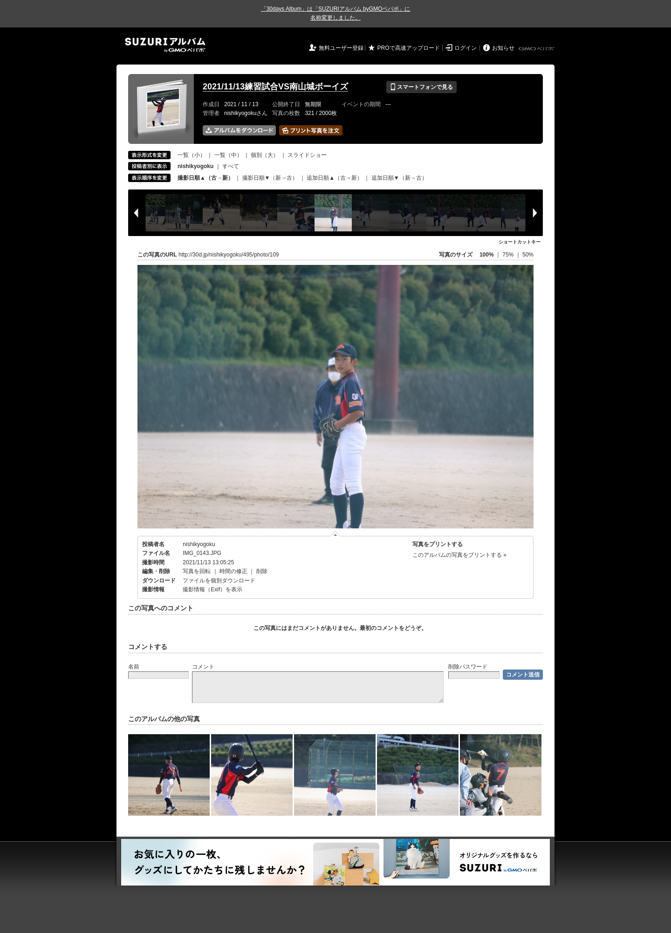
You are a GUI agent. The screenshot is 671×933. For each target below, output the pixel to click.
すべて (230, 166)
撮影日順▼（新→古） (270, 178)
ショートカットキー (520, 241)
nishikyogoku (199, 544)
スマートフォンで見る (421, 87)
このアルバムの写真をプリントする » (459, 555)
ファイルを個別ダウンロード (219, 580)
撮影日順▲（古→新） (205, 178)
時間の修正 (233, 571)
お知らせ (503, 48)
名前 (133, 666)
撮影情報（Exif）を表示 (212, 589)
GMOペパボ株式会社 (537, 49)
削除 (261, 571)
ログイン (465, 48)
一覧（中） (228, 155)
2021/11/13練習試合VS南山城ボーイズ (275, 86)
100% (486, 254)
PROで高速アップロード (408, 48)
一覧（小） (191, 155)
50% (528, 254)
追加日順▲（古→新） (335, 178)
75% (508, 254)
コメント (203, 666)
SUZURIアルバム (165, 45)
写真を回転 (197, 571)
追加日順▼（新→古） (399, 178)
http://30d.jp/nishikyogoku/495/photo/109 (228, 254)
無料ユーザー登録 (341, 48)
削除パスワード (467, 666)
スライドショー (307, 155)
